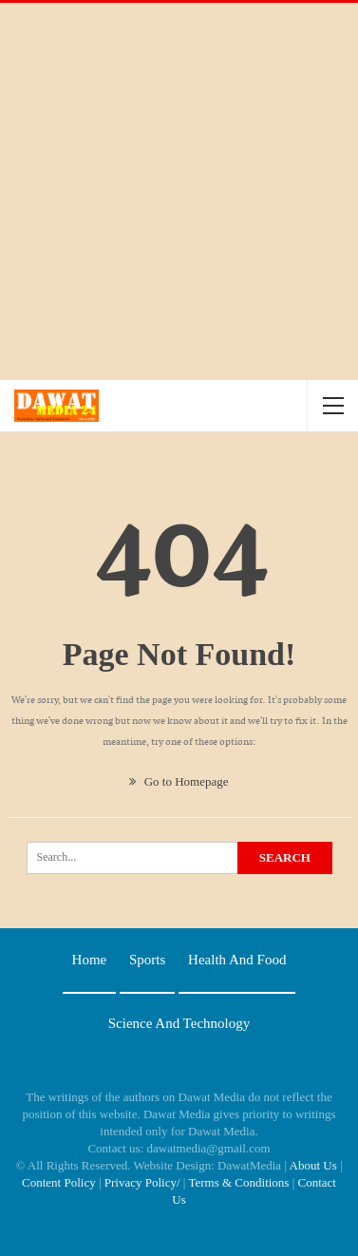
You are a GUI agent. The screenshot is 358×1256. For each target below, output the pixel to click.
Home (89, 959)
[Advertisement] (179, 191)
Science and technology (179, 1023)
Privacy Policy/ (142, 1182)
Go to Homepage (178, 781)
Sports (147, 959)
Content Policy (59, 1182)
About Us (313, 1165)
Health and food (237, 959)
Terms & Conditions (238, 1182)
